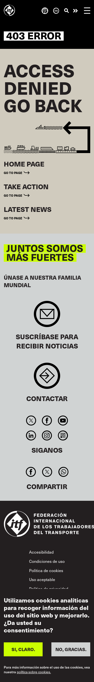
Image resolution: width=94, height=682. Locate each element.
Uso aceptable (42, 579)
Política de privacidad (48, 589)
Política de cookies (46, 570)
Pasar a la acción (75, 10)
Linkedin (31, 435)
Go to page (13, 172)
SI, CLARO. (23, 649)
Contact (47, 378)
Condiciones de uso (47, 561)
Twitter (31, 421)
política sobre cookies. (34, 672)
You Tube (62, 421)
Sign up (47, 316)
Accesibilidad (41, 552)
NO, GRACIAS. (70, 649)
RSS (62, 435)
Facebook (47, 421)
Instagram (47, 435)
